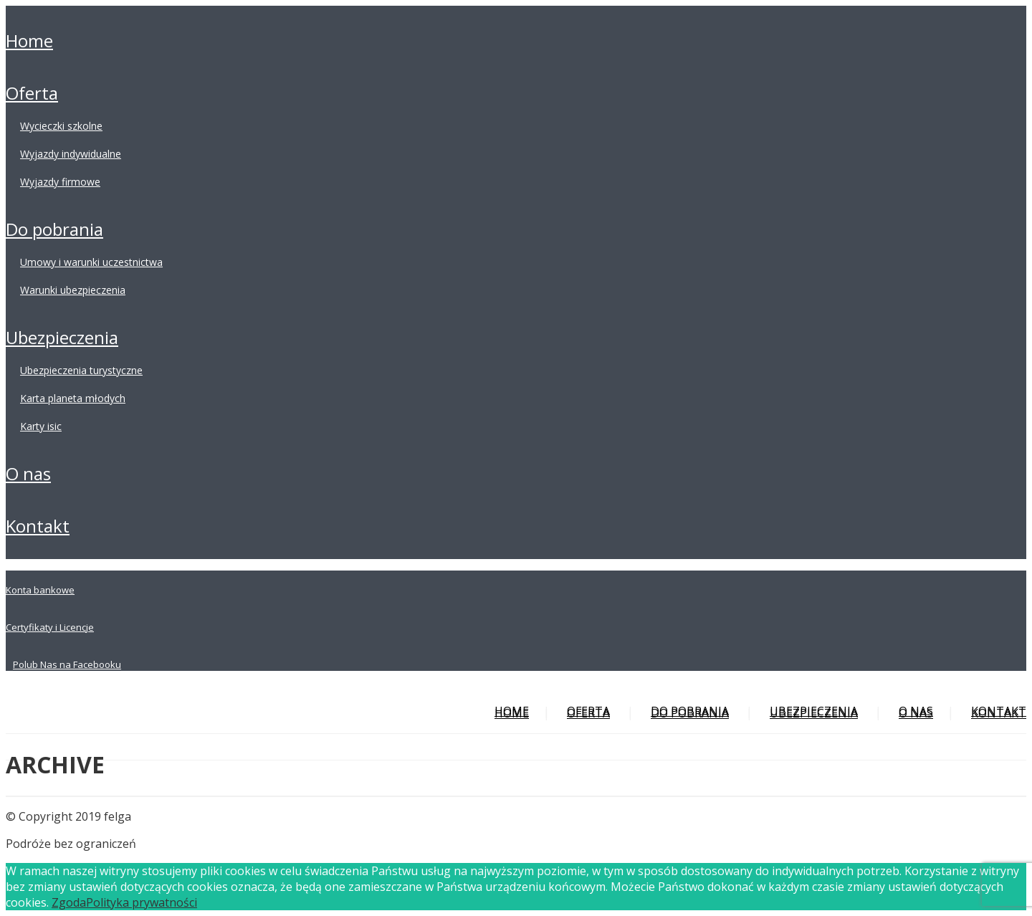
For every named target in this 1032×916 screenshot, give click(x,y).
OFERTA (32, 93)
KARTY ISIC (41, 426)
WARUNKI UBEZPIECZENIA (72, 290)
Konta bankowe (40, 589)
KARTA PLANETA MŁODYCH (72, 398)
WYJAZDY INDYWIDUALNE (70, 154)
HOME (29, 40)
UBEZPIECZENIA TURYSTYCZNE (81, 370)
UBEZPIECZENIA (62, 337)
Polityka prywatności (141, 902)
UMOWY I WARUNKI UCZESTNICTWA (91, 262)
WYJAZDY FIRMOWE (60, 182)
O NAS (28, 473)
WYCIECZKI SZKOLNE (61, 126)
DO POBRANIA (54, 229)
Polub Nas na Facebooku (67, 664)
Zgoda (69, 902)
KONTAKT (38, 526)
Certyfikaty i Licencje (50, 627)
